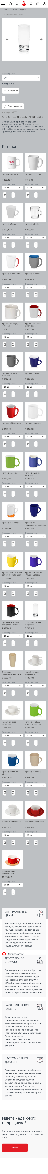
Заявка (14, 1147)
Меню (3, 4)
